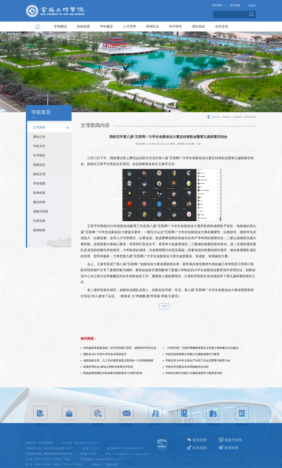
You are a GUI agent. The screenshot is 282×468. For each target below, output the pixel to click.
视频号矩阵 (40, 211)
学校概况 (60, 26)
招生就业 (198, 26)
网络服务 (98, 432)
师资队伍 (152, 26)
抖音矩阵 (39, 221)
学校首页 (226, 117)
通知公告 (39, 136)
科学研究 (175, 26)
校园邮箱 (127, 432)
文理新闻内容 (249, 117)
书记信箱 (217, 5)
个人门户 (69, 432)
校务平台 (40, 432)
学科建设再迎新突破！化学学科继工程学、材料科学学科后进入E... (121, 375)
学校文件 (39, 146)
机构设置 (83, 26)
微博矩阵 (39, 230)
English (252, 5)
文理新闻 (39, 127)
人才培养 (129, 26)
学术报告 (39, 155)
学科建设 (106, 26)
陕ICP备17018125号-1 (86, 457)
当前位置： (214, 117)
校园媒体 (242, 432)
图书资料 (155, 432)
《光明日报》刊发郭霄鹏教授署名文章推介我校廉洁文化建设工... (203, 375)
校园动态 (39, 164)
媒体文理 (39, 174)
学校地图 (39, 183)
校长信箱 (235, 5)
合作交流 (221, 26)
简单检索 (39, 193)
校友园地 (184, 432)
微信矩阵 (39, 202)
